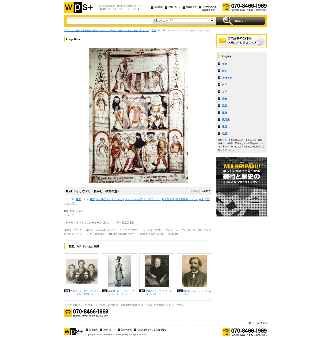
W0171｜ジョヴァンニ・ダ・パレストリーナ (160, 292)
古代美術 (227, 77)
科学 (224, 84)
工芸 (207, 199)
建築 (224, 112)
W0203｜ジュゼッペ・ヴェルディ (197, 292)
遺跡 (224, 126)
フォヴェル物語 (133, 199)
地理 (224, 133)
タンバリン (117, 199)
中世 (201, 199)
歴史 (224, 70)
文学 (224, 91)
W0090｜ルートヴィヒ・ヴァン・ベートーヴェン (122, 292)
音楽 (154, 30)
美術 (224, 63)
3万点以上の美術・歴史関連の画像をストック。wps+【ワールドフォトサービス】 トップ (106, 30)
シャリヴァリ (103, 199)
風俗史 (226, 119)
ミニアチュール (152, 199)
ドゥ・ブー (70, 203)
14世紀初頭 (168, 199)
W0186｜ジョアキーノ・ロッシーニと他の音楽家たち (84, 292)
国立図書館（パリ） (186, 199)
